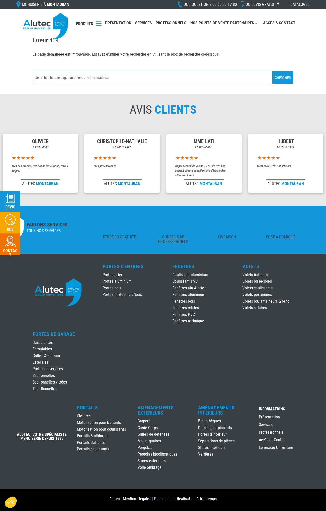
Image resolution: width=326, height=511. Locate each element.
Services (143, 23)
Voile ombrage (149, 467)
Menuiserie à (45, 4)
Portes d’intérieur (212, 434)
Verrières (205, 454)
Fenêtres (183, 266)
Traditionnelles (45, 388)
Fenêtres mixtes (185, 307)
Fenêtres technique (188, 321)
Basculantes (43, 342)
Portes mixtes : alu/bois (122, 294)
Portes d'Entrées (123, 266)
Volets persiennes (257, 294)
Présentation (118, 23)
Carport (144, 421)
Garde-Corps (148, 427)
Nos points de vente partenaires (222, 23)
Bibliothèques (209, 421)
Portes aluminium (117, 281)
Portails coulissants (93, 449)
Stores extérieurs (152, 460)
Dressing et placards (215, 427)
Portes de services (48, 368)
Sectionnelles (44, 375)
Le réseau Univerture (276, 448)
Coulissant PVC (185, 281)
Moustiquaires (149, 440)
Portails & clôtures (92, 435)
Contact (10, 252)
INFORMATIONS (272, 409)
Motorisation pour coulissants (101, 429)
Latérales (40, 362)
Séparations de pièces (216, 440)
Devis (10, 207)
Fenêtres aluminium (188, 294)
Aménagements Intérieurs (216, 410)
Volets (250, 266)
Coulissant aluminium (190, 274)
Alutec (114, 498)
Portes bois (112, 288)
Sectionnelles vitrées (50, 382)
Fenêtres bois (183, 301)
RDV (10, 229)
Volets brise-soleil (257, 281)
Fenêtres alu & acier (189, 288)
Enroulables (42, 349)
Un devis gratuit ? (262, 4)
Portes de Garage (54, 334)
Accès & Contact (279, 23)
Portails (87, 408)
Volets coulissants (257, 288)
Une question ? (210, 4)
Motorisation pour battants (99, 422)
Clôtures (84, 416)
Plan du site (164, 498)
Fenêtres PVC (183, 314)
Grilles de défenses (153, 434)
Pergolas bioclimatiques (157, 454)
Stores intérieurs (211, 447)
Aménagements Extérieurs (156, 410)
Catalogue (300, 4)
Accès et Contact (273, 440)
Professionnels (171, 23)
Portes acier (113, 274)
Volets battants (255, 274)
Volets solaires (254, 307)
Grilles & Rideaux (47, 355)
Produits (84, 23)
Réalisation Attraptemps (197, 498)
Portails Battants (91, 442)
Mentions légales (137, 498)
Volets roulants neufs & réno (265, 301)
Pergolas (145, 447)
